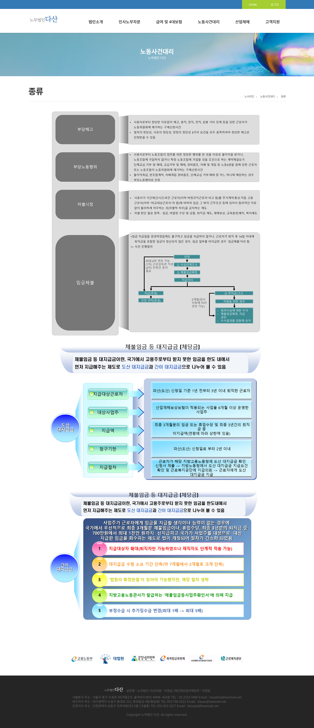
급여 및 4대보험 (169, 21)
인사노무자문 (129, 21)
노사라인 (249, 96)
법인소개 (96, 21)
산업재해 (242, 21)
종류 (283, 96)
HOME (253, 4)
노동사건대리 (208, 21)
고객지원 (272, 21)
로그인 (275, 4)
